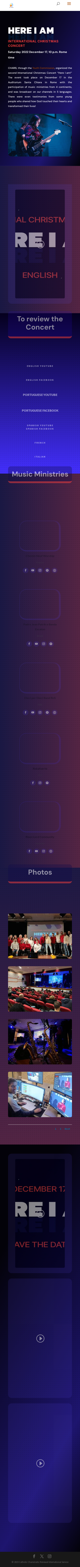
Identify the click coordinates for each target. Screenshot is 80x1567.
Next (67, 1128)
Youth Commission (43, 68)
